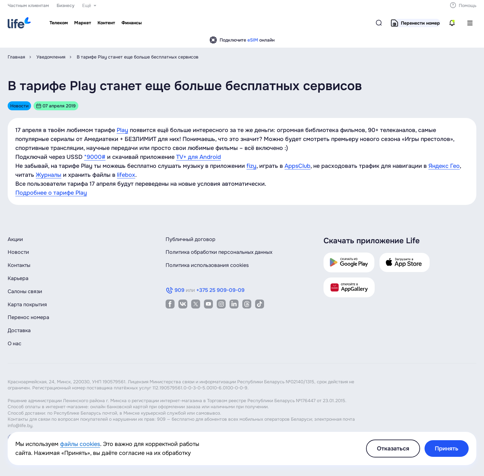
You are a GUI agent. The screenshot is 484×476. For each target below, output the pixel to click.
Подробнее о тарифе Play (51, 192)
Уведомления (50, 57)
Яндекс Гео (444, 165)
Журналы (48, 174)
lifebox (126, 174)
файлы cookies (80, 444)
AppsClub (297, 165)
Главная (16, 57)
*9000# (94, 156)
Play (122, 130)
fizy (251, 165)
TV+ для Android (198, 156)
